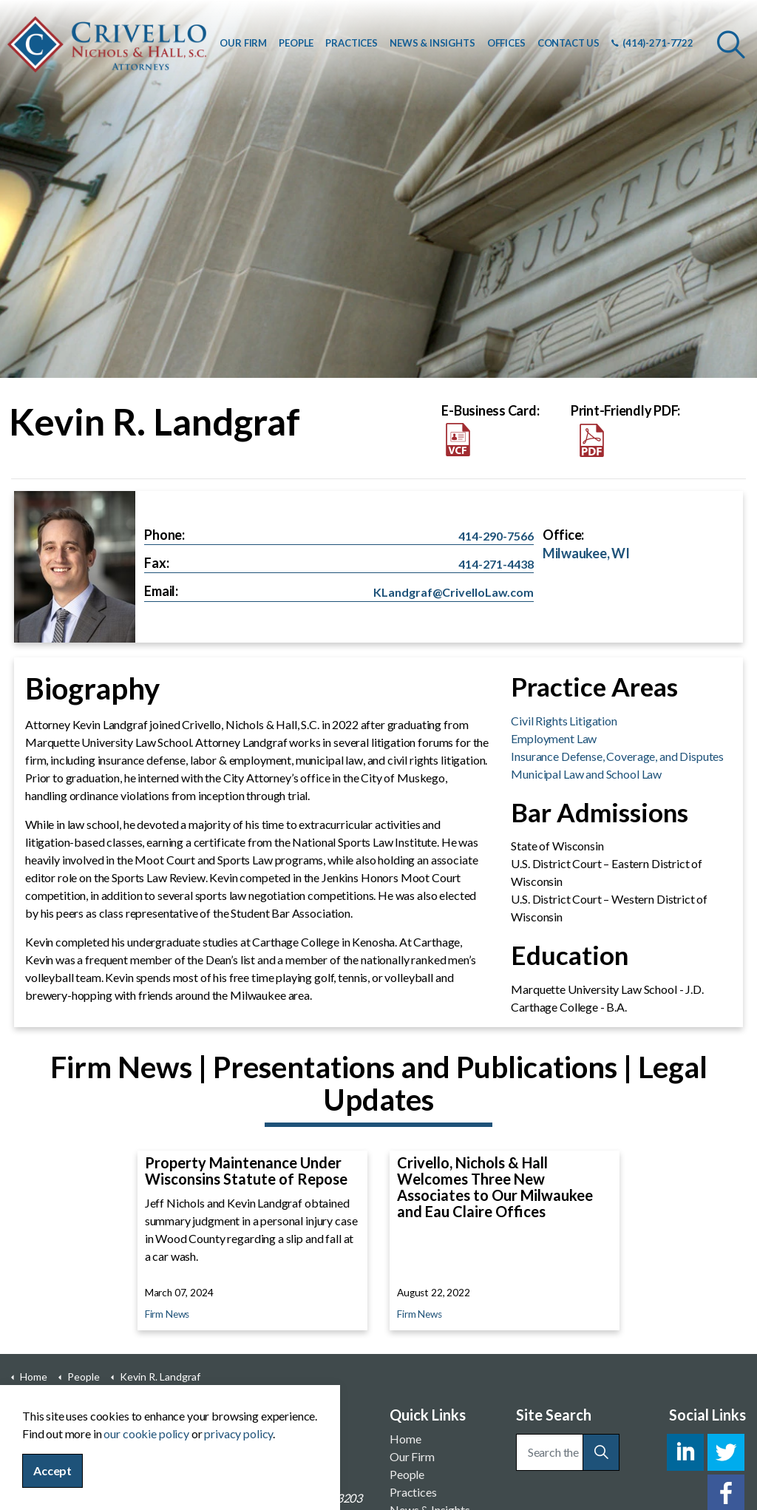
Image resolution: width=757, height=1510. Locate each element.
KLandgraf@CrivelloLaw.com (453, 592)
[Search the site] (568, 1452)
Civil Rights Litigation (564, 721)
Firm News (167, 1314)
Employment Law (554, 738)
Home (405, 1439)
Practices (413, 1492)
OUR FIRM (243, 43)
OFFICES (506, 43)
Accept (52, 1491)
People (407, 1474)
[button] (601, 1452)
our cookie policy (146, 1454)
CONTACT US (568, 43)
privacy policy (238, 1454)
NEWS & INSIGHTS (432, 43)
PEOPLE (296, 43)
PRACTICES (351, 43)
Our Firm (412, 1456)
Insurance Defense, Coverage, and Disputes (617, 756)
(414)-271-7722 (652, 43)
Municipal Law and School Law (586, 774)
